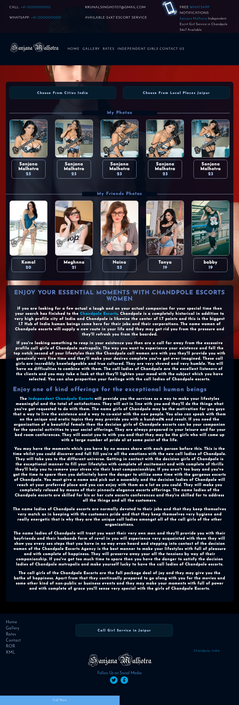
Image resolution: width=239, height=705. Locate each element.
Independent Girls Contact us (151, 49)
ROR (10, 646)
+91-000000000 (36, 7)
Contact (13, 640)
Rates (109, 49)
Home (74, 49)
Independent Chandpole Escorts (60, 399)
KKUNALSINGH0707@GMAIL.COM (115, 7)
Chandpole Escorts (99, 314)
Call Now (60, 700)
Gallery (91, 49)
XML (10, 652)
